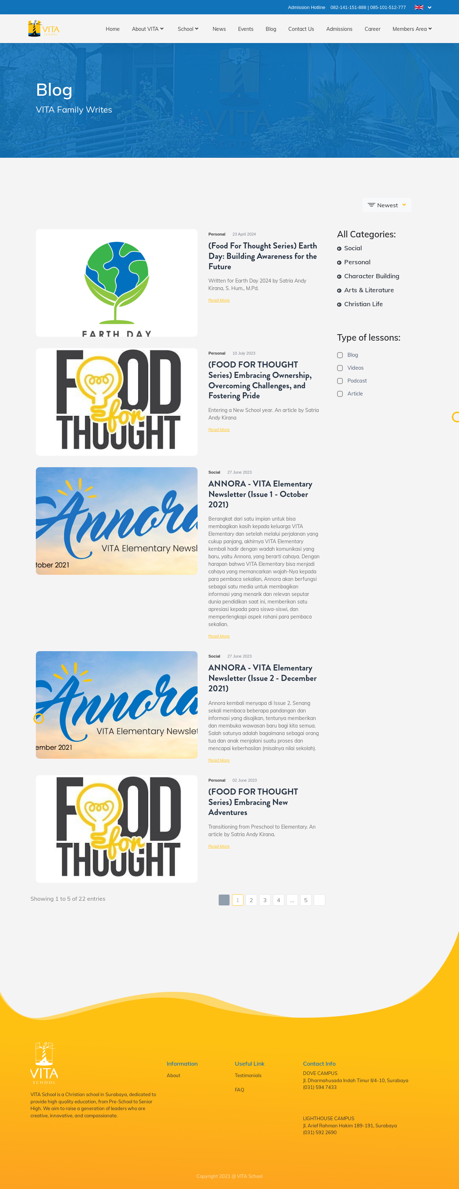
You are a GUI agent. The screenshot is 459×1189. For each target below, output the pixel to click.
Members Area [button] (410, 29)
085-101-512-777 (388, 7)
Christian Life (360, 304)
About (173, 1075)
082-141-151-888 (348, 7)
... (292, 900)
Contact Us (301, 29)
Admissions (339, 29)
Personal (353, 262)
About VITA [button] (145, 29)
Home (113, 29)
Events (246, 29)
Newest (383, 204)
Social (349, 248)
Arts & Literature (365, 290)
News (219, 29)
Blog (271, 29)
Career (372, 29)
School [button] (185, 29)
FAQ (239, 1090)
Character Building (368, 276)
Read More (219, 300)
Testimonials (248, 1075)
